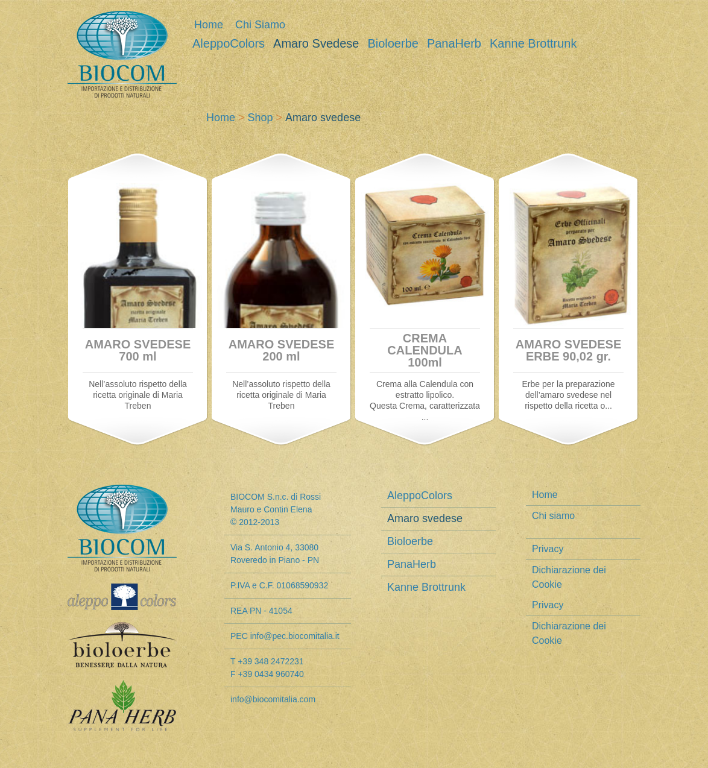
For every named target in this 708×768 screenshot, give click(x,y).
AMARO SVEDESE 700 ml (138, 350)
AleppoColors (228, 43)
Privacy (547, 549)
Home (208, 25)
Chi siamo (260, 25)
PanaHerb (454, 43)
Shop (260, 118)
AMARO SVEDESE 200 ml (282, 350)
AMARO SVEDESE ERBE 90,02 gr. (569, 350)
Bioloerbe (393, 43)
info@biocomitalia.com (272, 699)
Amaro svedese (316, 43)
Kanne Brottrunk (533, 43)
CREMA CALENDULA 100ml (424, 350)
